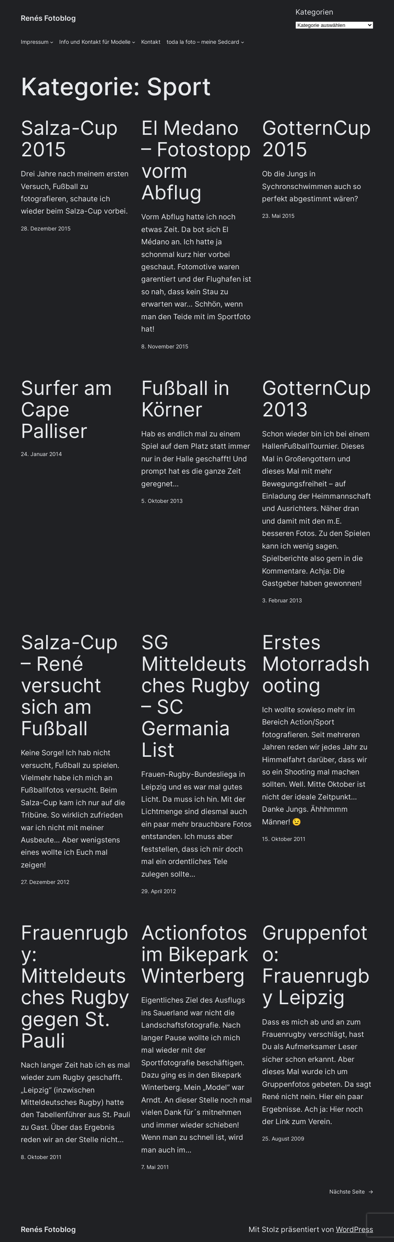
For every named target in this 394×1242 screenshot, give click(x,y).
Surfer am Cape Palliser (66, 409)
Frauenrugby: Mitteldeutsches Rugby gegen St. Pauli (75, 986)
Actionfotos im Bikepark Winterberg (195, 954)
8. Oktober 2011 (41, 1157)
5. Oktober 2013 (162, 500)
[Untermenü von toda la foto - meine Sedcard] (242, 42)
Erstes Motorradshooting (316, 664)
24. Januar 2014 (41, 454)
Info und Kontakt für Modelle (94, 41)
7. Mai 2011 (155, 1167)
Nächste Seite (351, 1191)
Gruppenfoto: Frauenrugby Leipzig (316, 965)
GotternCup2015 (316, 138)
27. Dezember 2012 (45, 882)
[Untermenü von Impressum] (51, 42)
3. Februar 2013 (282, 600)
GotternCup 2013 (316, 398)
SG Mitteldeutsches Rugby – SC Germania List (195, 696)
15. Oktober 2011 (284, 839)
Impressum (34, 41)
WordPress (354, 1229)
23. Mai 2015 (278, 215)
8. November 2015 (165, 346)
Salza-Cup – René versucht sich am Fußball (69, 685)
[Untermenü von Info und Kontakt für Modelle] (133, 42)
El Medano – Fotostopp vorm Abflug (196, 160)
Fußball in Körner (185, 398)
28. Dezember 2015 (46, 228)
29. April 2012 (158, 891)
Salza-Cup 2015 (69, 138)
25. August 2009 (283, 1138)
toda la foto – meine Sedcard (203, 41)
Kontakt (150, 41)
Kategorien (314, 12)
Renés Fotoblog (48, 18)
